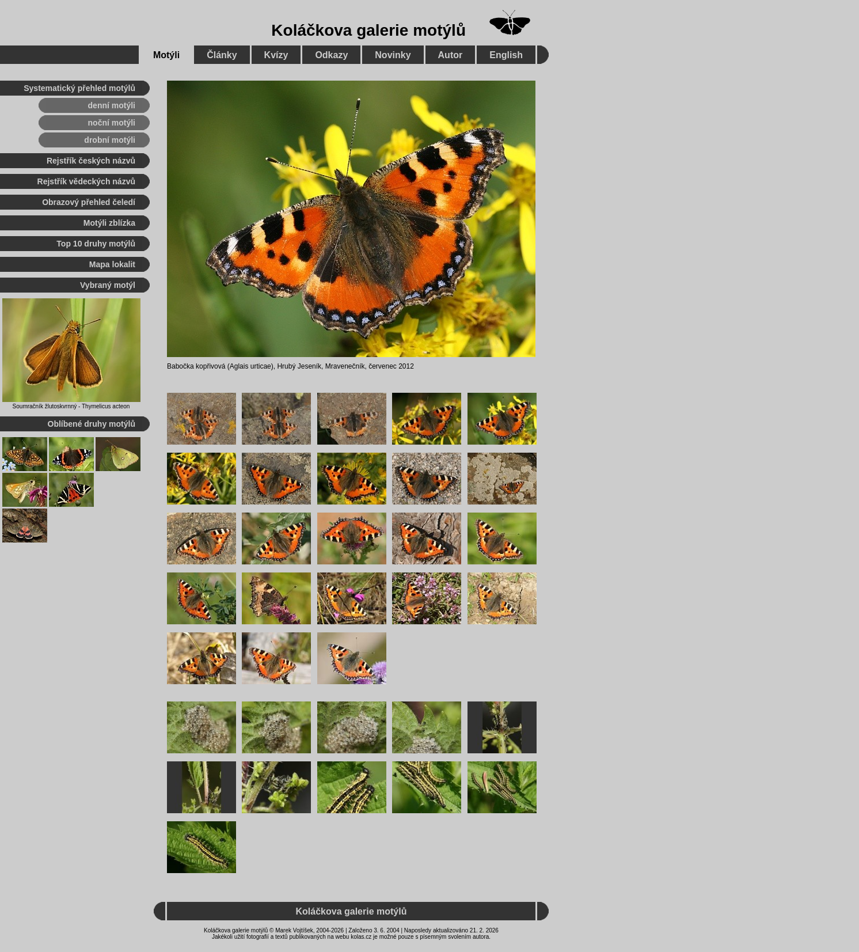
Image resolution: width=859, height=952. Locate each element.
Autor (450, 55)
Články (222, 55)
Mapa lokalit (112, 264)
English (506, 55)
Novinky (393, 55)
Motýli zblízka (109, 222)
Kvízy (276, 55)
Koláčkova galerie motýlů (368, 30)
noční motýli (111, 122)
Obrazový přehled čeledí (88, 202)
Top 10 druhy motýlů (95, 243)
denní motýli (111, 105)
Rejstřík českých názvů (91, 160)
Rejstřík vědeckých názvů (86, 181)
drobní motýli (109, 140)
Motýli (166, 55)
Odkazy (331, 55)
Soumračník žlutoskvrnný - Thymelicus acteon (71, 406)
